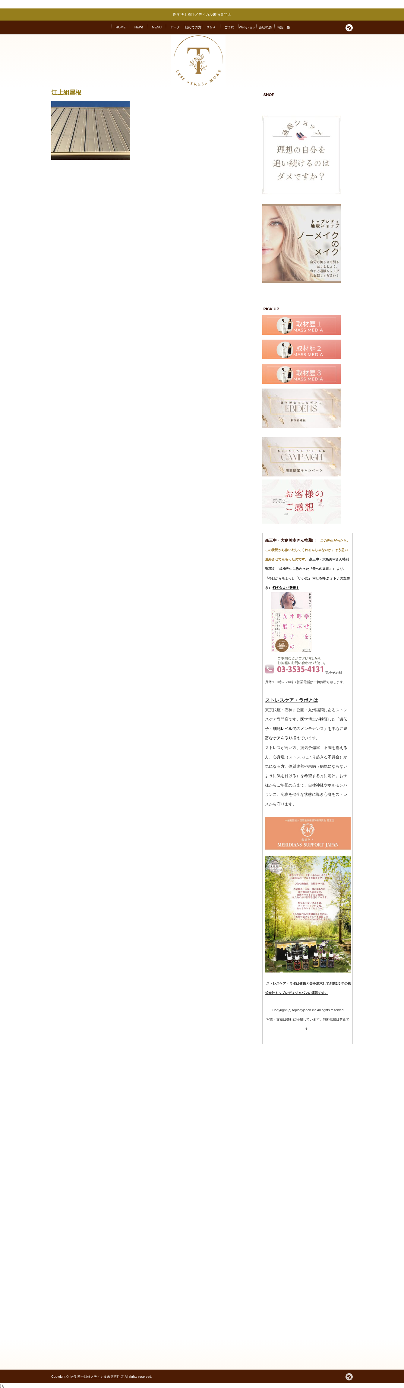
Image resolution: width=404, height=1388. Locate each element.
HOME (121, 27)
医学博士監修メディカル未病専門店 (97, 1376)
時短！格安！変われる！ (283, 29)
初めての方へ (193, 29)
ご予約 (229, 27)
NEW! (138, 27)
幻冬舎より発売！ (286, 587)
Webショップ (247, 29)
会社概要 (265, 27)
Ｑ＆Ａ (211, 27)
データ (175, 27)
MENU (157, 27)
